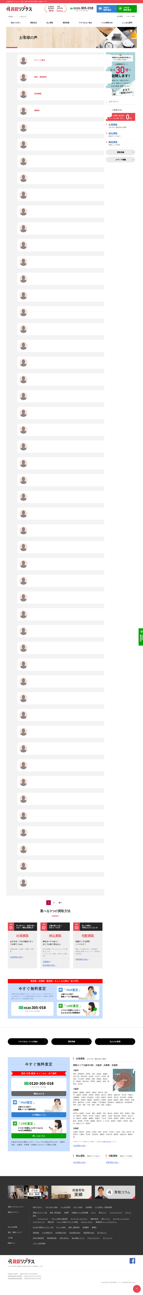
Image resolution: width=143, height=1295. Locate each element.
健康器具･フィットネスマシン (106, 1222)
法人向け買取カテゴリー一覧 (43, 1228)
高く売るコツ (102, 1233)
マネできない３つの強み (28, 1042)
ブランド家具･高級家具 (59, 1219)
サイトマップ (107, 1238)
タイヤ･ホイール (39, 1222)
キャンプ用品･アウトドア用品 (67, 1222)
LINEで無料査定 (38, 1238)
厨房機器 (86, 1228)
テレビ (93, 1213)
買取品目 (33, 23)
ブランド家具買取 (39, 1244)
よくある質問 (127, 23)
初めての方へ (16, 23)
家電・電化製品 (55, 1213)
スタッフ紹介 (130, 16)
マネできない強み (85, 23)
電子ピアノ (103, 1213)
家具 (34, 1216)
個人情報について (78, 1238)
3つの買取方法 (107, 23)
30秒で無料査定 (107, 8)
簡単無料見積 (51, 1238)
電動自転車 (94, 1219)
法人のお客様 (115, 1042)
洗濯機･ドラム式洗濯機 (80, 1213)
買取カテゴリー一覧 (40, 1213)
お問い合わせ (106, 1142)
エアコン (128, 1213)
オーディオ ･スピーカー (79, 1219)
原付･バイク (105, 1219)
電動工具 (51, 1222)
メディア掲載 (120, 160)
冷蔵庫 (66, 1213)
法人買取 (49, 23)
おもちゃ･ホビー (87, 1222)
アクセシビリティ (93, 1238)
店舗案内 (46, 962)
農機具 (94, 1228)
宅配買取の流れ (81, 959)
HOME (10, 16)
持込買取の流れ (49, 965)
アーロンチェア (42, 1219)
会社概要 (120, 16)
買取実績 (66, 23)
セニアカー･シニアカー (121, 1219)
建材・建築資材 (74, 1228)
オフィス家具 (61, 1228)
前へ (60, 902)
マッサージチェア (116, 1213)
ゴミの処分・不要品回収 (103, 1208)
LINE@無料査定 (127, 8)
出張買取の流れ (16, 957)
